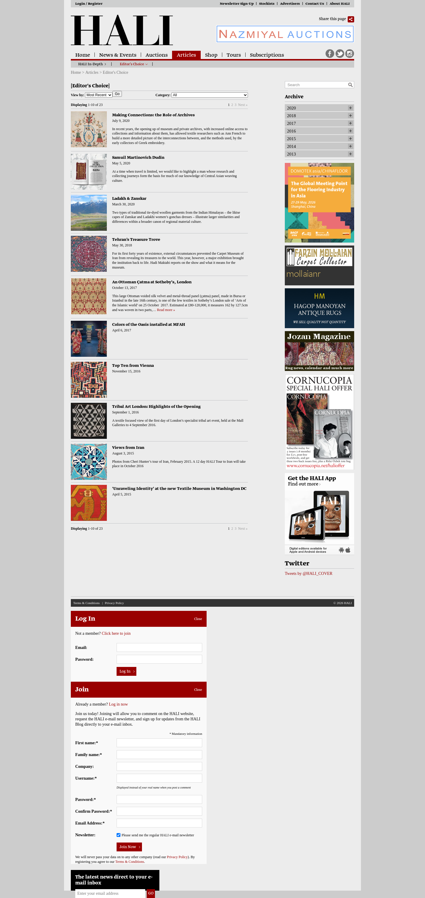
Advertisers (290, 4)
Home (82, 55)
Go (117, 94)
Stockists (266, 4)
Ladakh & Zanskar (129, 199)
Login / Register (88, 4)
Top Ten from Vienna (133, 366)
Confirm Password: (93, 811)
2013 (291, 154)
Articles (186, 55)
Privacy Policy (114, 603)
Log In (125, 672)
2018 (291, 115)
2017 (291, 123)
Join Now (128, 847)
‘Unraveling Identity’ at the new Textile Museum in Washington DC (179, 489)
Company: (84, 766)
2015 (291, 138)
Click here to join (116, 633)
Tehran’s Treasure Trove (136, 240)
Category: (202, 95)
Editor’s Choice (132, 64)
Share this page (332, 19)
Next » (242, 105)
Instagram (349, 53)
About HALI (340, 4)
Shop (211, 55)
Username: (86, 778)
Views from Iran (128, 448)
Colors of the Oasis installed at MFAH (148, 325)
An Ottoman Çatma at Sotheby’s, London (152, 282)
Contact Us (314, 4)
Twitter (340, 53)
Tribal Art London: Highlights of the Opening (156, 407)
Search (350, 84)
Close (198, 619)
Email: (81, 647)
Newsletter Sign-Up (237, 4)
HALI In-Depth (90, 64)
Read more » (166, 310)
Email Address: (89, 823)
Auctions (157, 55)
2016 (291, 131)
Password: (84, 659)
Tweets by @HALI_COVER (308, 573)
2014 (291, 146)
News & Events (117, 55)
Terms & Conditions (86, 603)
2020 (291, 108)
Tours (234, 55)
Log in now (118, 704)
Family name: (88, 755)
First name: (86, 743)
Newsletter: (85, 835)
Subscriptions (267, 55)
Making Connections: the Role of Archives (153, 115)
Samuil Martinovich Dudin (138, 158)
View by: (91, 95)
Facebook (330, 53)
